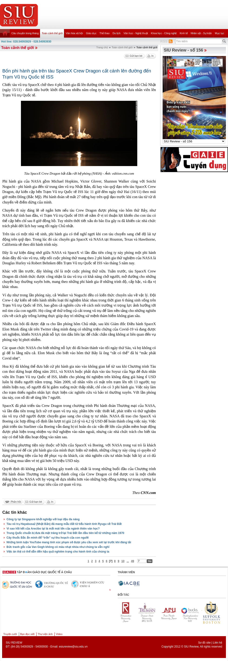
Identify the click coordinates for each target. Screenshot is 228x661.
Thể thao (104, 33)
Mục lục (219, 33)
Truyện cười (10, 634)
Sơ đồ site (204, 642)
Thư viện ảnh (45, 634)
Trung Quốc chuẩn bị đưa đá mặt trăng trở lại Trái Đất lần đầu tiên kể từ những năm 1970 (65, 533)
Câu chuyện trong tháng (25, 33)
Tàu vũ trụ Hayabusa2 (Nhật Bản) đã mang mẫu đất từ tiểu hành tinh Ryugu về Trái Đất (64, 524)
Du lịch (117, 33)
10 (122, 561)
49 (132, 561)
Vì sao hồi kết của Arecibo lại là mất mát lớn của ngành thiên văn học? (53, 528)
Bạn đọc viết (27, 634)
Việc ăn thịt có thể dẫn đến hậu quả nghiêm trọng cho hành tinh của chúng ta (58, 551)
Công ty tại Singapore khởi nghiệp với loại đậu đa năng (43, 519)
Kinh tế (184, 33)
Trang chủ (102, 47)
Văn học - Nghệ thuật (136, 33)
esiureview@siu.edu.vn (73, 646)
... (128, 561)
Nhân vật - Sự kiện (201, 33)
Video (59, 634)
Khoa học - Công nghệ (164, 33)
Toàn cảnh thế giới (52, 33)
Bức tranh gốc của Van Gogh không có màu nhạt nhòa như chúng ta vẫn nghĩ (58, 547)
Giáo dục (91, 33)
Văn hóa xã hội (74, 33)
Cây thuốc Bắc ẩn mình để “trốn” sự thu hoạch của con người (48, 537)
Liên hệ (217, 642)
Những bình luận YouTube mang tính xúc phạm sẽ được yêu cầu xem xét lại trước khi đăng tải (69, 542)
